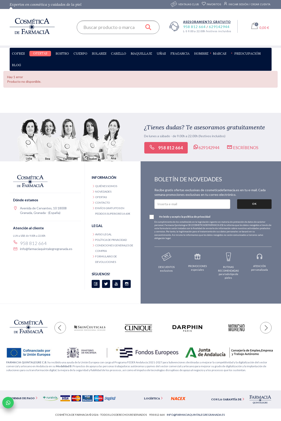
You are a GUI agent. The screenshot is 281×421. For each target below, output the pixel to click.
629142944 (219, 26)
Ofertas (40, 53)
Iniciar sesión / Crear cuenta (246, 3)
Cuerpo (80, 53)
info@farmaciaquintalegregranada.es (46, 249)
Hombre (201, 53)
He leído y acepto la (182, 217)
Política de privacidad (111, 240)
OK (254, 203)
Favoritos (211, 4)
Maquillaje (141, 53)
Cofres (18, 53)
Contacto (102, 202)
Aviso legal (103, 234)
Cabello (118, 53)
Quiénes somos (106, 186)
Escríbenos (242, 147)
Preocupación (247, 53)
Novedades (103, 191)
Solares (99, 53)
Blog (16, 65)
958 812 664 (195, 26)
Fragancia (180, 53)
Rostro (62, 53)
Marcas (219, 53)
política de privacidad (197, 216)
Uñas (161, 53)
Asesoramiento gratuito (207, 22)
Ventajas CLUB (188, 4)
